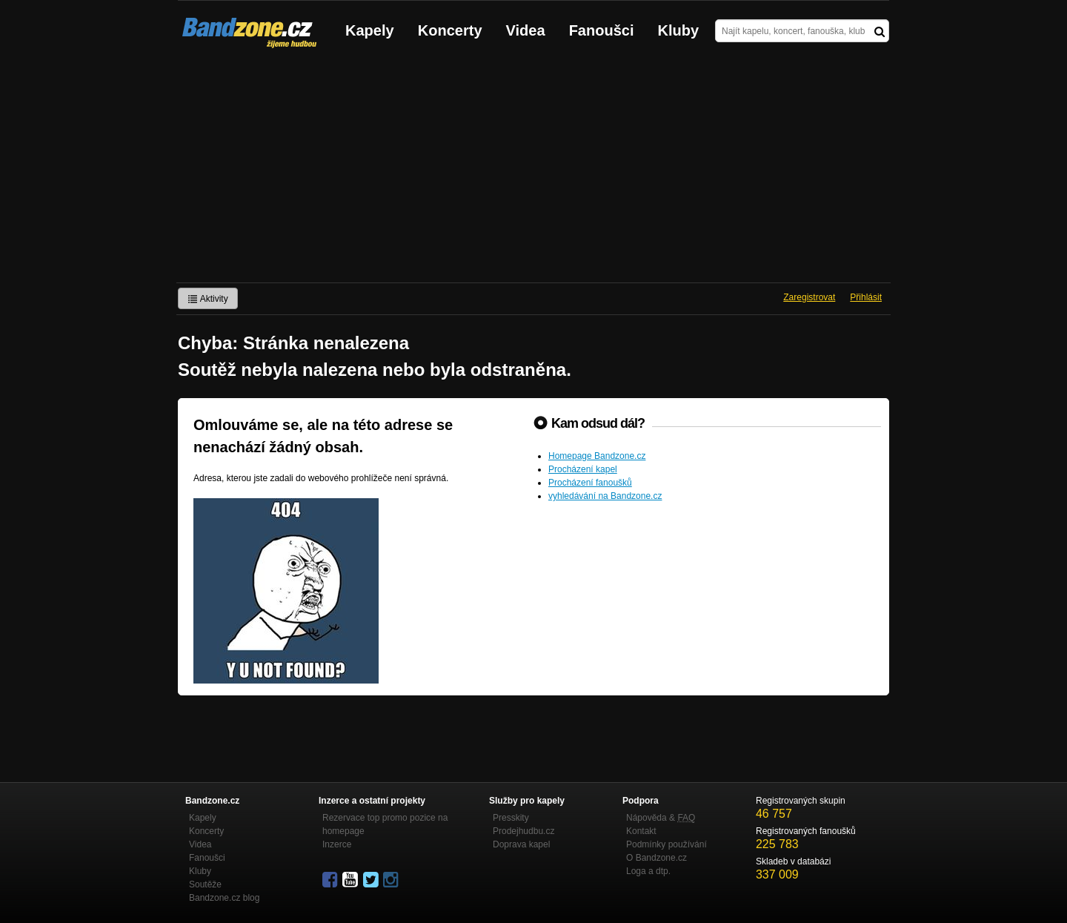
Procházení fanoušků (590, 482)
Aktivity (207, 299)
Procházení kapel (582, 469)
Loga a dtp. (648, 871)
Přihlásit (866, 297)
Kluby (678, 30)
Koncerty (450, 30)
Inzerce (336, 844)
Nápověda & (660, 818)
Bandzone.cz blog (224, 898)
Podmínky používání (666, 844)
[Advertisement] (533, 171)
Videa (525, 30)
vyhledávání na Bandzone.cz (605, 496)
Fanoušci (601, 30)
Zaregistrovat (809, 297)
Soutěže (205, 884)
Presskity (511, 818)
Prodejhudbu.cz (523, 831)
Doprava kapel (521, 844)
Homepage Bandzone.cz (596, 456)
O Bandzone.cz (656, 858)
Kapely (369, 30)
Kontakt (641, 831)
